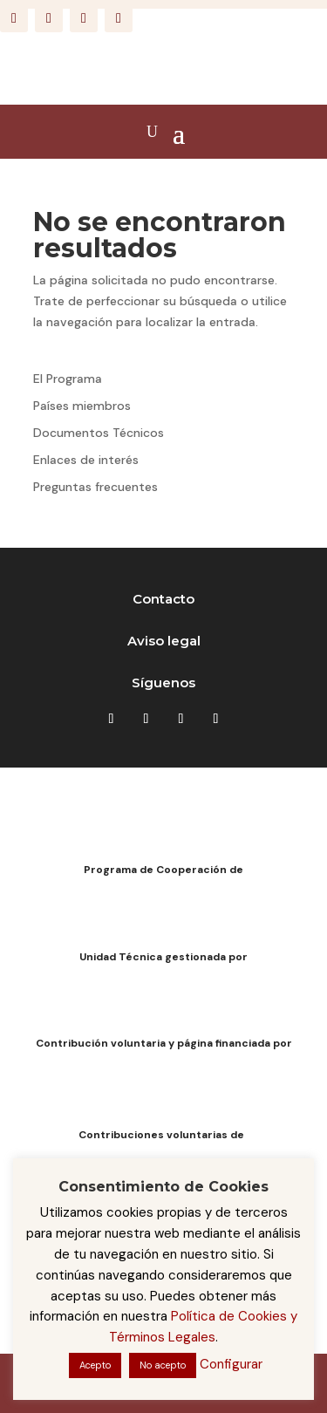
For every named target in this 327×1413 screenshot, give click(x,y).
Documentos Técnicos (98, 432)
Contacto (163, 598)
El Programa (67, 378)
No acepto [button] (163, 1365)
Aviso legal (164, 640)
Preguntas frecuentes (95, 487)
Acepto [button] (95, 1365)
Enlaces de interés (86, 460)
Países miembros (82, 405)
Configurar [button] (231, 1364)
